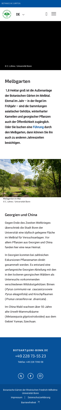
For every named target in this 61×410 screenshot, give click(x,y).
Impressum (16, 397)
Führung (38, 127)
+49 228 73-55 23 (30, 355)
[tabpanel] (30, 45)
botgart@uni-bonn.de (30, 350)
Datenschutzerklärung (39, 397)
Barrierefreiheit (30, 402)
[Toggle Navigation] (53, 14)
